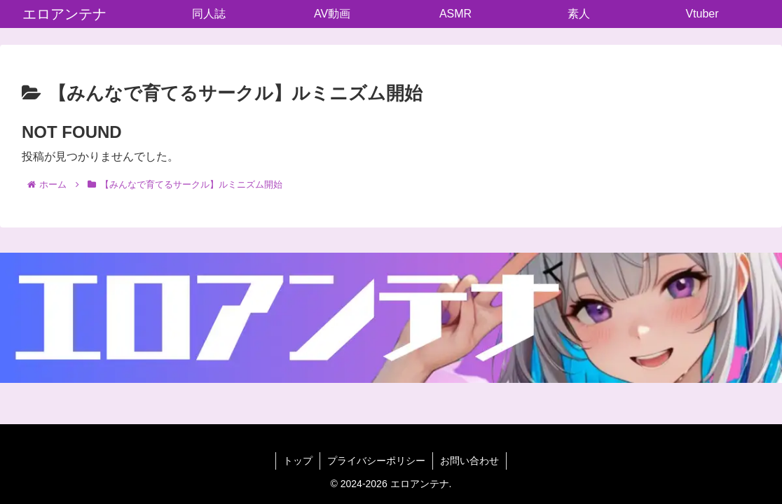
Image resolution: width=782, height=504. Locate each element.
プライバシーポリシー (376, 460)
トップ (298, 460)
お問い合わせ (469, 460)
